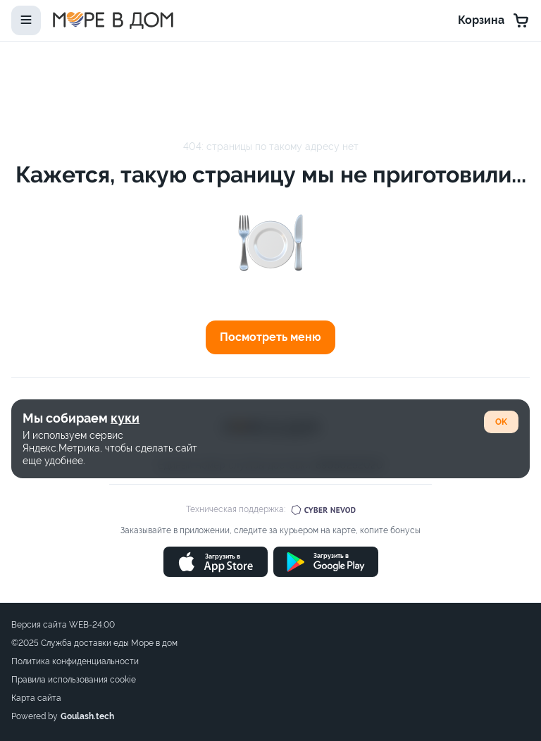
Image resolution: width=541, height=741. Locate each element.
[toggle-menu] (26, 20)
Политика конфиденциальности (75, 661)
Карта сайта (36, 698)
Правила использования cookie (73, 680)
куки (125, 418)
